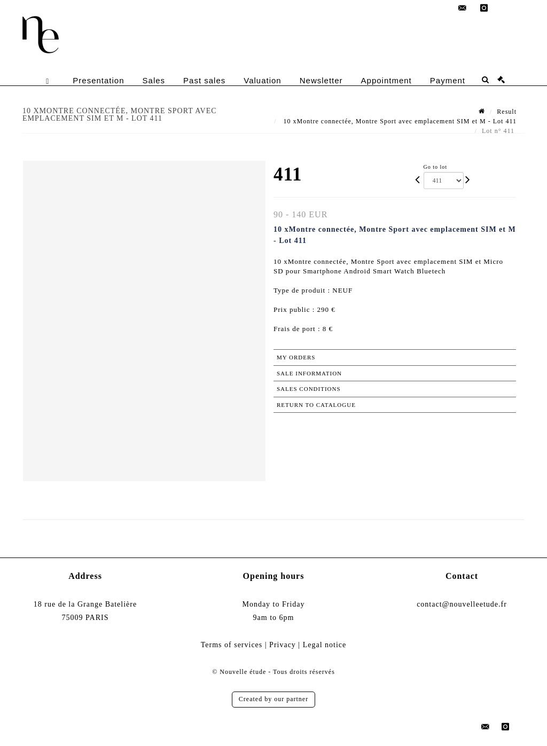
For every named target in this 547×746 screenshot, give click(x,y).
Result (507, 111)
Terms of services (232, 645)
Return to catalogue (316, 405)
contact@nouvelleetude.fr (462, 604)
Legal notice (325, 645)
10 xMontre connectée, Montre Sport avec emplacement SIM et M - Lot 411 (399, 121)
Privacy (282, 645)
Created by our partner (273, 699)
